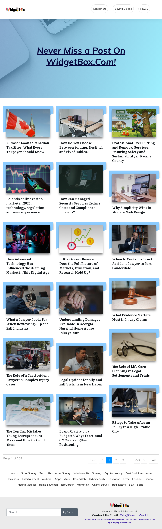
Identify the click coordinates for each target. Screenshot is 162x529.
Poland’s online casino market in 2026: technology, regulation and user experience (25, 205)
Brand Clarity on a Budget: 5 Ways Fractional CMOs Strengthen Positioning (80, 438)
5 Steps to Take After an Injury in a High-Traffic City (131, 426)
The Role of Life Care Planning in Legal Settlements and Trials (131, 371)
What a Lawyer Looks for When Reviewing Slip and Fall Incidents (27, 324)
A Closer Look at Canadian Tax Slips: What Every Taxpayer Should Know (27, 147)
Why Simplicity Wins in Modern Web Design (131, 209)
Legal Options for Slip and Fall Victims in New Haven (80, 381)
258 (137, 460)
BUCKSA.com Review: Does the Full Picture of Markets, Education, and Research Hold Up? (79, 266)
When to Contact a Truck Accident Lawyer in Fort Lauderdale (132, 263)
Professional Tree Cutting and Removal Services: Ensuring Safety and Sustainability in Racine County (133, 151)
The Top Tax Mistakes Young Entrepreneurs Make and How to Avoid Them (25, 438)
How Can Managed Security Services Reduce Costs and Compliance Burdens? (79, 205)
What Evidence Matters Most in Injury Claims (131, 317)
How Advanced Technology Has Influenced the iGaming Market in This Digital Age (27, 266)
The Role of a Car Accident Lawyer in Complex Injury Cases (27, 379)
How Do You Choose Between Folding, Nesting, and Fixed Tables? (81, 147)
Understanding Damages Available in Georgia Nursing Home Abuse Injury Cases (79, 326)
